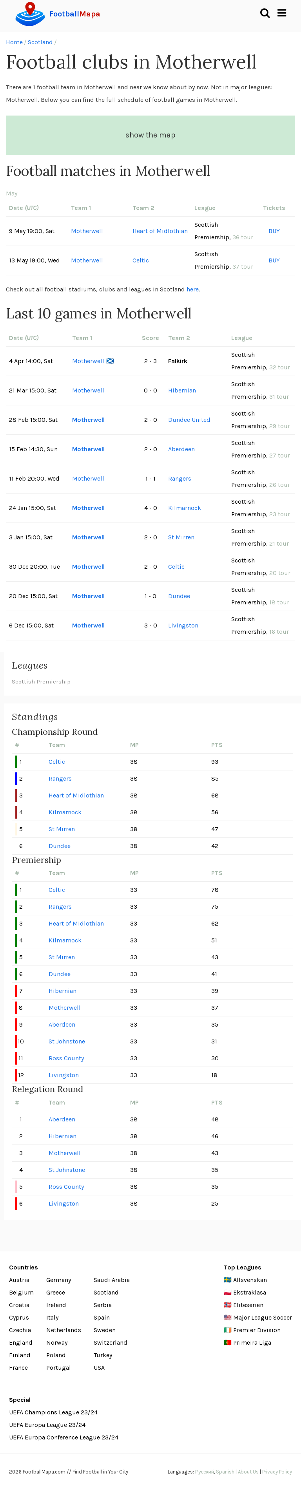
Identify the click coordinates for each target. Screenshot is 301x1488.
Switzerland (110, 1342)
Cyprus (19, 1317)
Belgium (21, 1292)
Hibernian (182, 390)
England (21, 1342)
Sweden (105, 1330)
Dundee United (189, 419)
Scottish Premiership (41, 681)
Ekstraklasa (249, 1292)
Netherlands (63, 1330)
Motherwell (87, 231)
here (193, 289)
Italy (52, 1317)
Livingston (183, 625)
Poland (56, 1355)
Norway (56, 1342)
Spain (102, 1317)
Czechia (20, 1330)
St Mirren (181, 537)
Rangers (179, 478)
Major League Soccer (262, 1317)
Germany (58, 1280)
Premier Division (257, 1330)
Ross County (66, 1058)
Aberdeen (181, 449)
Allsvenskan (250, 1280)
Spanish (225, 1472)
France (18, 1367)
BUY (274, 231)
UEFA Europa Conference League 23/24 (63, 1437)
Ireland (56, 1305)
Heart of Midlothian (160, 231)
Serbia (103, 1305)
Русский (204, 1472)
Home (14, 42)
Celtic (140, 260)
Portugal (58, 1367)
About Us (248, 1472)
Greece (55, 1292)
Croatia (19, 1305)
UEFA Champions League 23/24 (53, 1412)
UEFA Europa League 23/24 (47, 1424)
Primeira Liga (252, 1342)
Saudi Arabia (112, 1280)
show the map (150, 134)
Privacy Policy (277, 1472)
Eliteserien (248, 1305)
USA (99, 1367)
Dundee (179, 596)
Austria (19, 1280)
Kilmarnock (184, 508)
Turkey (103, 1355)
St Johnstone (67, 1041)
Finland (20, 1355)
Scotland (40, 42)
